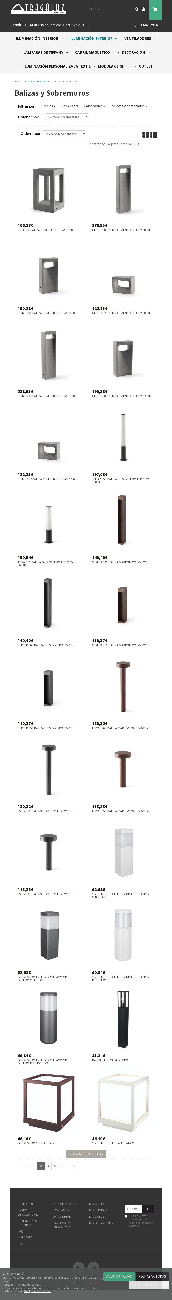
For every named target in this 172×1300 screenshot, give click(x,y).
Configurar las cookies (37, 1291)
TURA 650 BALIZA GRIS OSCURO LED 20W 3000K (45, 564)
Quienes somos (64, 1204)
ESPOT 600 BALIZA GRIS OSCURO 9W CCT (45, 811)
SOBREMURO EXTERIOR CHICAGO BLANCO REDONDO (120, 979)
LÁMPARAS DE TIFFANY (45, 52)
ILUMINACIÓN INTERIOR (39, 38)
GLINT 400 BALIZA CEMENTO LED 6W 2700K (121, 396)
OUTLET (145, 66)
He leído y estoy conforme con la (139, 1221)
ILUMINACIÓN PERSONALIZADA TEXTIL (57, 66)
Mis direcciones (101, 1223)
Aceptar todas (119, 1276)
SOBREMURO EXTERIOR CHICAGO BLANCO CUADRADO (120, 896)
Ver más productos (86, 1154)
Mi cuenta (96, 1204)
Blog (21, 1244)
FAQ (20, 1231)
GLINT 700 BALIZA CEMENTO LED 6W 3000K (121, 230)
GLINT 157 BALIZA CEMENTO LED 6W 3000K (121, 313)
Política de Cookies (29, 1284)
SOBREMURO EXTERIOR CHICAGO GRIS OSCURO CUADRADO (43, 979)
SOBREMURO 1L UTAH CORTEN (39, 1143)
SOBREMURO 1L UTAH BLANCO (113, 1143)
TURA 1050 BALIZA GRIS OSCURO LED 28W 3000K (120, 481)
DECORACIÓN (135, 52)
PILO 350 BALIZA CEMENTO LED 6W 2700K (46, 230)
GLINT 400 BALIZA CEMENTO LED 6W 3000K (47, 313)
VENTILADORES (140, 38)
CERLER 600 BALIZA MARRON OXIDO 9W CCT (122, 562)
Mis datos (96, 1216)
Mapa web (25, 1237)
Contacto (25, 1204)
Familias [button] (70, 106)
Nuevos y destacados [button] (130, 106)
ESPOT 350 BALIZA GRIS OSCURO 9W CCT (45, 894)
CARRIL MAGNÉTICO (95, 52)
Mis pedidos (98, 1210)
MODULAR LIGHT (114, 66)
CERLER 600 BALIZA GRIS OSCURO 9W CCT (46, 645)
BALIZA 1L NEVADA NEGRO (110, 1060)
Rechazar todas (152, 1276)
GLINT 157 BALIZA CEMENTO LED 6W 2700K (47, 479)
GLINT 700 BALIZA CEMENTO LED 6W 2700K (47, 396)
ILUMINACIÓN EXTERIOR (93, 38)
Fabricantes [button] (95, 106)
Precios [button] (49, 106)
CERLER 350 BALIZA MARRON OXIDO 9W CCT (122, 645)
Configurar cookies (149, 1284)
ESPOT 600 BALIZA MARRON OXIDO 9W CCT (121, 728)
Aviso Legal (62, 1216)
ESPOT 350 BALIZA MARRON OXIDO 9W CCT (121, 811)
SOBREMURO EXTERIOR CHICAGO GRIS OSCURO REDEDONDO (43, 1062)
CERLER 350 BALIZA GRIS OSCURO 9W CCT (46, 728)
